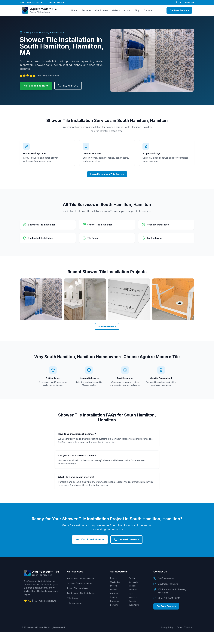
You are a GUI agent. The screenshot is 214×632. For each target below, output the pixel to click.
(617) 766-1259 (185, 2)
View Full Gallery (107, 326)
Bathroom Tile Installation (80, 578)
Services (86, 10)
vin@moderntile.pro (165, 584)
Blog (137, 10)
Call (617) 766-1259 (126, 539)
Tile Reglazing (74, 603)
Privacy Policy (167, 627)
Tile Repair (72, 598)
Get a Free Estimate (36, 85)
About (127, 10)
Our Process (101, 10)
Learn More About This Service (107, 174)
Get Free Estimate (179, 10)
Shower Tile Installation (79, 583)
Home (74, 10)
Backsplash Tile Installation (81, 593)
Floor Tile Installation (78, 588)
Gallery (116, 10)
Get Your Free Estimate (90, 539)
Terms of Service (184, 627)
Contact (148, 10)
